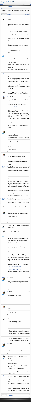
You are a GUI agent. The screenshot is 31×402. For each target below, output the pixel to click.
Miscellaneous (4, 395)
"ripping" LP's (10, 395)
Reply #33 (8, 166)
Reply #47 (8, 343)
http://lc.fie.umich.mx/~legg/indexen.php (13, 106)
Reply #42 (8, 277)
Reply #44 (8, 305)
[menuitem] (2, 394)
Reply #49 (8, 375)
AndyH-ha (3, 73)
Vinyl (7, 395)
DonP (3, 204)
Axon (3, 90)
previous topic (26, 14)
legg (3, 96)
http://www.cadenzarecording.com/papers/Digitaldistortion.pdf (14, 266)
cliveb (3, 55)
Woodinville (3, 130)
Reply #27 (8, 73)
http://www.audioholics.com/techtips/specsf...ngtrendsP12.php (14, 269)
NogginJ (4, 355)
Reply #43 (8, 291)
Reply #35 (8, 198)
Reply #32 (8, 153)
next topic (29, 14)
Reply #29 (8, 96)
